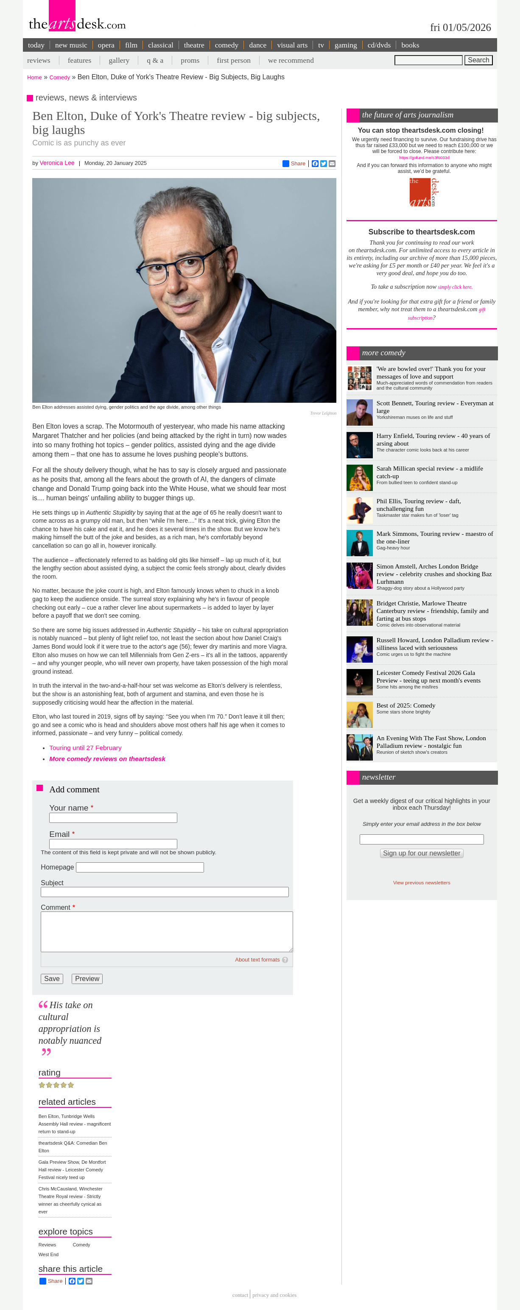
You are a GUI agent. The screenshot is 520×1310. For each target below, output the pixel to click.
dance (257, 45)
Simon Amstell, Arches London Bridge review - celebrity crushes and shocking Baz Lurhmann (434, 574)
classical (160, 45)
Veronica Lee (56, 162)
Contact (240, 1295)
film (131, 45)
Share (294, 163)
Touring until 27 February (85, 747)
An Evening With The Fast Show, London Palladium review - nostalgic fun (431, 741)
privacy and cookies (274, 1295)
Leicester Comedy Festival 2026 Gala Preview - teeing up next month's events (429, 676)
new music (71, 45)
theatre (194, 45)
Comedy (60, 77)
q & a (155, 60)
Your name (68, 807)
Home (34, 77)
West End (49, 1254)
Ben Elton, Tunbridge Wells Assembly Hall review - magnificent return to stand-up (75, 1124)
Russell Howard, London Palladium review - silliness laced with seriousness (435, 643)
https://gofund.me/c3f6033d (424, 157)
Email (59, 834)
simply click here (455, 287)
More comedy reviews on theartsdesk (107, 758)
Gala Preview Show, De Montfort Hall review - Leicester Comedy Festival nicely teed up (72, 1169)
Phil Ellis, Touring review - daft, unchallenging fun (419, 504)
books (410, 45)
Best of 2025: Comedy (406, 705)
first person (234, 60)
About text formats (257, 959)
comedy (227, 45)
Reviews (47, 1244)
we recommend (291, 60)
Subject (52, 882)
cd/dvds (379, 45)
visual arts (292, 45)
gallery (119, 60)
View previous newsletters (421, 882)
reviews (38, 60)
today (36, 45)
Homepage (57, 867)
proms (190, 60)
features (80, 60)
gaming (346, 45)
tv (321, 45)
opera (106, 45)
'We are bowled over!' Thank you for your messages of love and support (431, 372)
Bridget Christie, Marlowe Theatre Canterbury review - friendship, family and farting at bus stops (433, 610)
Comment (55, 907)
